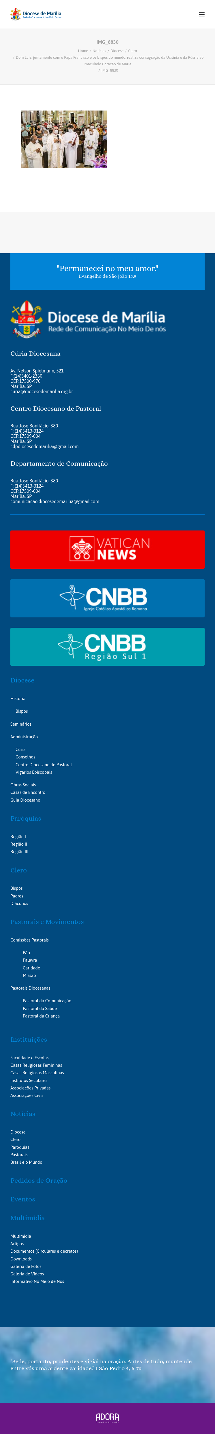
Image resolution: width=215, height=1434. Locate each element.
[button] (201, 14)
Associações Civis (26, 1095)
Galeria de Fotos (25, 1266)
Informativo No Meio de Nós (37, 1281)
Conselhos (25, 756)
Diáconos (19, 903)
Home (83, 51)
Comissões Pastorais (29, 939)
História (17, 698)
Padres (16, 895)
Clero (132, 51)
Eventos (22, 1199)
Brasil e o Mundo (26, 1162)
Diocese (117, 51)
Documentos (22, 1251)
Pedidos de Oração (38, 1180)
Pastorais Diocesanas (30, 988)
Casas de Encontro (27, 792)
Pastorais (19, 1154)
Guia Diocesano (25, 800)
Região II (18, 844)
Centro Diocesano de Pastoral (44, 764)
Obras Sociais (23, 784)
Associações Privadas (30, 1087)
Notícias (99, 51)
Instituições (28, 1039)
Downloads (21, 1258)
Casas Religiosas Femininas (36, 1065)
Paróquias (25, 818)
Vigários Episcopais (34, 772)
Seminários (20, 724)
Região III (19, 851)
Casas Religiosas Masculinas (37, 1072)
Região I (18, 836)
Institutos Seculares (28, 1080)
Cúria (21, 749)
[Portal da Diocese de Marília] (35, 14)
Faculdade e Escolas (29, 1057)
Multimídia (27, 1218)
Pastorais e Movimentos (47, 922)
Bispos (22, 711)
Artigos (17, 1243)
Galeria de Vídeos (27, 1273)
